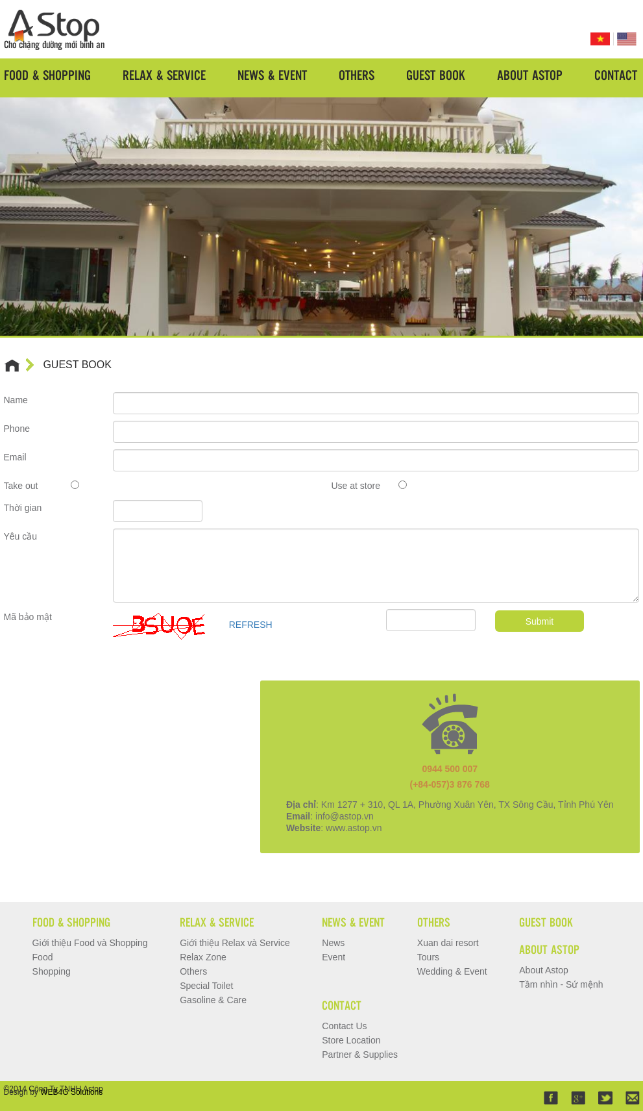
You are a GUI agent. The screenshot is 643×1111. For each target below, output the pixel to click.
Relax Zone (203, 957)
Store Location (351, 1040)
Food (42, 957)
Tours (428, 957)
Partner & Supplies (360, 1054)
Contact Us (344, 1026)
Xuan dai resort (448, 943)
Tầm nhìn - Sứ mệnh (561, 984)
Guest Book (435, 75)
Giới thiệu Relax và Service (235, 943)
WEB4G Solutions (71, 1092)
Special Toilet (206, 985)
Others (356, 75)
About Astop (530, 75)
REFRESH (251, 624)
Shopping (51, 971)
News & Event (272, 75)
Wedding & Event (452, 971)
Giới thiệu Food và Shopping (90, 943)
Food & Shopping (47, 75)
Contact (615, 75)
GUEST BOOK (77, 364)
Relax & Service (164, 75)
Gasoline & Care (213, 1000)
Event (333, 957)
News (333, 943)
